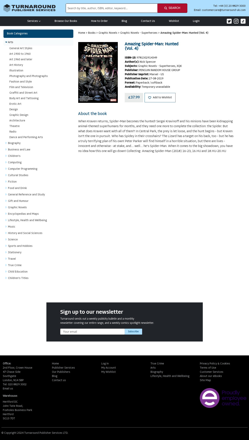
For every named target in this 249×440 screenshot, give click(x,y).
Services (34, 21)
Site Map (205, 380)
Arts (153, 368)
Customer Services (211, 372)
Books (92, 33)
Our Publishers (61, 372)
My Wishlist (108, 372)
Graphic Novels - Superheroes (139, 33)
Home (82, 33)
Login (196, 21)
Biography (156, 372)
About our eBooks (211, 376)
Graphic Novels (108, 33)
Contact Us (148, 21)
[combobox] (111, 8)
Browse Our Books (66, 21)
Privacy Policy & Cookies (215, 363)
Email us (8, 388)
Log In (105, 363)
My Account (108, 368)
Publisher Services (63, 368)
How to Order (99, 21)
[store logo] (29, 8)
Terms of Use (208, 368)
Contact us (59, 380)
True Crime (157, 363)
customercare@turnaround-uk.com (224, 10)
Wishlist (174, 21)
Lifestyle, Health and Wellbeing (169, 376)
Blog (124, 21)
